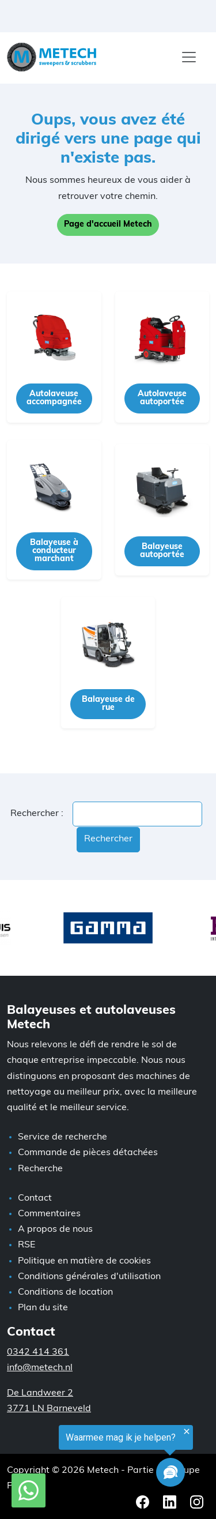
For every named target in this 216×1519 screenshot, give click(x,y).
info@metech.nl (40, 1368)
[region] (96, 1458)
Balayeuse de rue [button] (108, 703)
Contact (35, 1198)
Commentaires (49, 1214)
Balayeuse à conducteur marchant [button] (54, 551)
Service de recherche (62, 1137)
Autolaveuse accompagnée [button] (54, 398)
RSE (26, 1245)
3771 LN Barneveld (49, 1408)
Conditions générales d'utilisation (89, 1276)
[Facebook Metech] (143, 1501)
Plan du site (43, 1308)
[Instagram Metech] (196, 1501)
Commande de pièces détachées (88, 1152)
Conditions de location (65, 1292)
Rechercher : (36, 813)
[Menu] (188, 57)
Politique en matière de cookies (84, 1261)
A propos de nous (55, 1229)
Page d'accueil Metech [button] (108, 224)
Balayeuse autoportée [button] (162, 551)
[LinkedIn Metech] (171, 1501)
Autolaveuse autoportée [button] (162, 398)
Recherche (40, 1169)
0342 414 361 (38, 1352)
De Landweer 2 (40, 1393)
